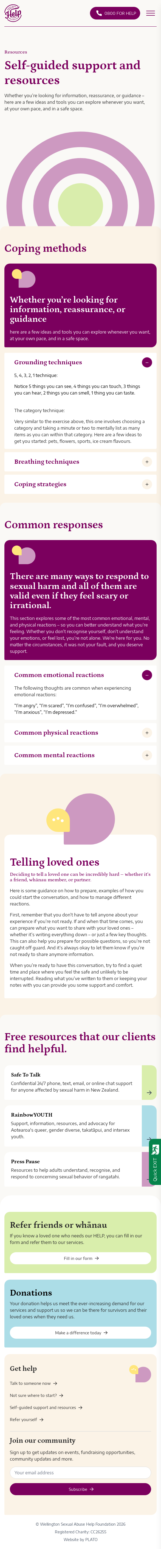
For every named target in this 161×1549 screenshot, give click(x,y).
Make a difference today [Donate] (81, 1332)
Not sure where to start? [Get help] (36, 1395)
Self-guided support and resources (46, 1407)
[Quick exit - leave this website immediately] (155, 1162)
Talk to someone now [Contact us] (33, 1383)
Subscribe (81, 1489)
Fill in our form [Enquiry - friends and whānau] (81, 1258)
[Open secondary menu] (151, 13)
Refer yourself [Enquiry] (27, 1419)
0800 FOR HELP (116, 13)
